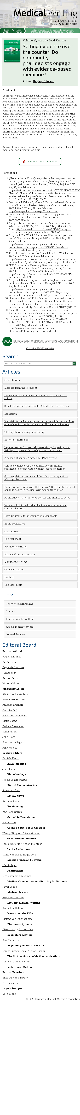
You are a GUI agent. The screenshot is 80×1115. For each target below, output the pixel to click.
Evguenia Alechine (13, 667)
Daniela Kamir (10, 758)
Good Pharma (19, 31)
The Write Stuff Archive (19, 603)
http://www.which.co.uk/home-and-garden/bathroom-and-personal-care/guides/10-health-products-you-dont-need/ (43, 261)
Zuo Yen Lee (26, 929)
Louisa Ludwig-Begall (14, 950)
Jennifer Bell (9, 710)
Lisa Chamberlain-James (16, 875)
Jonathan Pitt (10, 672)
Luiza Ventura (23, 961)
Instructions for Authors (20, 619)
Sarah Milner (9, 731)
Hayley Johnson (43, 81)
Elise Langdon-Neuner (15, 977)
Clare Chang (9, 929)
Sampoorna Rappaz (13, 742)
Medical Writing (6, 31)
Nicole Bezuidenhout (14, 715)
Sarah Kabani (37, 950)
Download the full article (40, 161)
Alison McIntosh (32, 843)
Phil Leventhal (10, 983)
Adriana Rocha (10, 801)
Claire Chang (9, 720)
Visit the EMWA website (40, 347)
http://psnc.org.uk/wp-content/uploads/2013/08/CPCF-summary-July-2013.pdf (40, 276)
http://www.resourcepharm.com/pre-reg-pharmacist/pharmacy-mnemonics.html (32, 329)
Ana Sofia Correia (12, 811)
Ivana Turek (9, 822)
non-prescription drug (27, 149)
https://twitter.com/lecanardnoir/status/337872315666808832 (44, 190)
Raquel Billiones (11, 656)
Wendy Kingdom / (13, 833)
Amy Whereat (10, 747)
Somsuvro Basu (11, 790)
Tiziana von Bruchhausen (17, 918)
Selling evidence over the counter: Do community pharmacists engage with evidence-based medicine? (52, 31)
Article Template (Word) (20, 626)
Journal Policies (15, 634)
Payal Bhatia (9, 886)
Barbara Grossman (13, 726)
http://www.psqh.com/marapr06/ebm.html (33, 211)
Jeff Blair (7, 961)
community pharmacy (41, 147)
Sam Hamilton (11, 940)
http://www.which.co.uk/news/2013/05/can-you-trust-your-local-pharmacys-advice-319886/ (40, 231)
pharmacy (21, 147)
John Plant (8, 736)
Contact (10, 611)
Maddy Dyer (9, 865)
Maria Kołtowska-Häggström (19, 854)
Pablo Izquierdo (11, 843)
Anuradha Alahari (12, 704)
